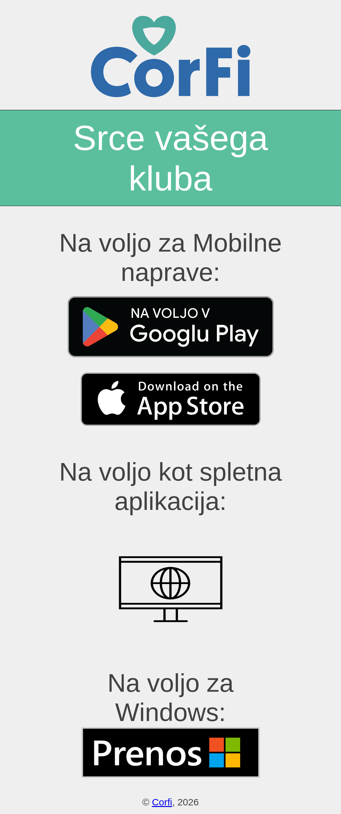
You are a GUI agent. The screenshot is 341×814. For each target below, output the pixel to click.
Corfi (162, 802)
